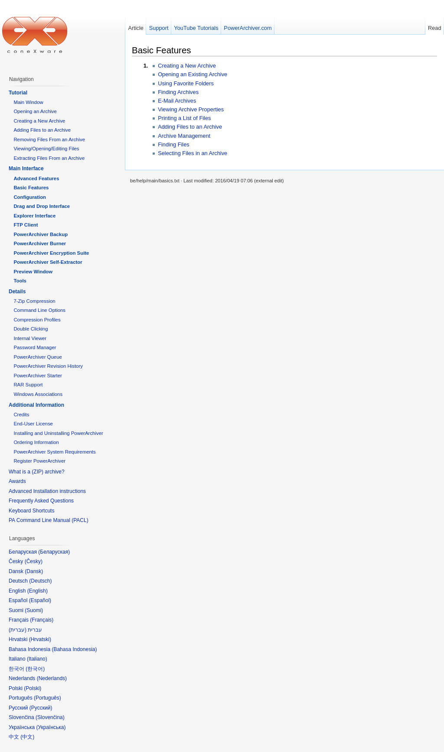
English (37, 591)
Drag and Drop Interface (41, 206)
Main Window (28, 102)
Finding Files (173, 144)
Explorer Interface (34, 215)
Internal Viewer (29, 338)
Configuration (29, 197)
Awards (17, 481)
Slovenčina (50, 717)
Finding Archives (178, 92)
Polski (32, 688)
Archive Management (184, 136)
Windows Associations (37, 394)
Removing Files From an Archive (49, 139)
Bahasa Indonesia (74, 649)
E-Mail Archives (177, 100)
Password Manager (34, 347)
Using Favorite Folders (186, 83)
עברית (17, 630)
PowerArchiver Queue (37, 357)
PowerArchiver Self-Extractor (47, 262)
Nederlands (52, 678)
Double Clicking (30, 328)
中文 (27, 737)
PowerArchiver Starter (37, 375)
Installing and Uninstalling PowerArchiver (58, 433)
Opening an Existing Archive (192, 74)
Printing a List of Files (184, 118)
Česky (33, 561)
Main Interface (26, 168)
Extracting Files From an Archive (49, 158)
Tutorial (18, 93)
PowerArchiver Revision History (48, 366)
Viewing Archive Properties (191, 109)
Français (42, 620)
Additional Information (36, 405)
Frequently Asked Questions (41, 501)
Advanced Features (36, 178)
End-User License (33, 423)
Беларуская (54, 552)
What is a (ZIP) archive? (37, 472)
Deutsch (40, 581)
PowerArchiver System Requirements (54, 451)
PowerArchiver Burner (39, 243)
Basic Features (161, 50)
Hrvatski (40, 639)
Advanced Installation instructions (47, 491)
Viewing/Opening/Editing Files (46, 148)
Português (47, 698)
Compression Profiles (36, 319)
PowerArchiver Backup (40, 234)
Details (17, 291)
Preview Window (32, 271)
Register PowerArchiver (39, 461)
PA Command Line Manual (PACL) (48, 520)
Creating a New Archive (187, 65)
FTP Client (25, 224)
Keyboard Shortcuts (31, 511)
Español (40, 600)
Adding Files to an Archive (190, 126)
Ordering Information (36, 442)
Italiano (37, 659)
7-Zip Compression (34, 301)
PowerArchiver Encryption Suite (51, 253)
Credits (21, 414)
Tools (19, 280)
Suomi (33, 610)
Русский (41, 708)
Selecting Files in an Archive (192, 153)
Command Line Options (39, 310)
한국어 (35, 669)
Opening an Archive (34, 111)
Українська (51, 727)
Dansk (33, 571)
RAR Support (27, 384)
